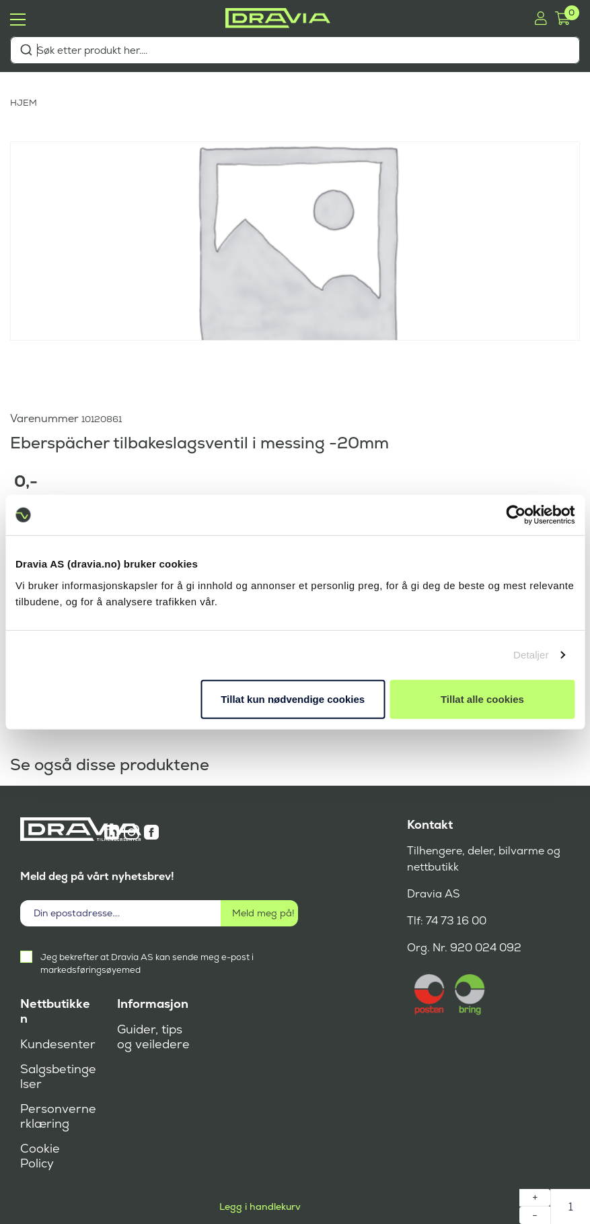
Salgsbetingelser (58, 1076)
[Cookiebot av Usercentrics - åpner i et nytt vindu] (516, 515)
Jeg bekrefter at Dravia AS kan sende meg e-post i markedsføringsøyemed (147, 963)
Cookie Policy (40, 1156)
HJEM (23, 102)
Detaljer (531, 654)
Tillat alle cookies (482, 698)
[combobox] (295, 50)
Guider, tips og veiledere (153, 1037)
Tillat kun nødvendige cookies (293, 698)
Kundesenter (58, 1044)
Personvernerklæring (58, 1116)
